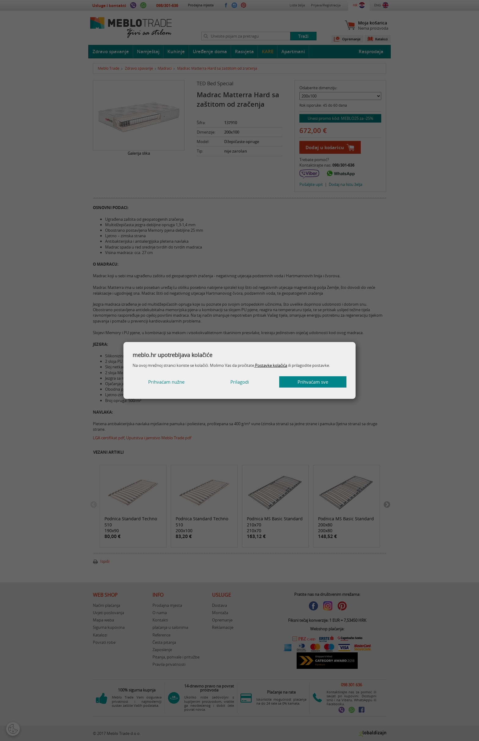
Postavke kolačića (270, 365)
